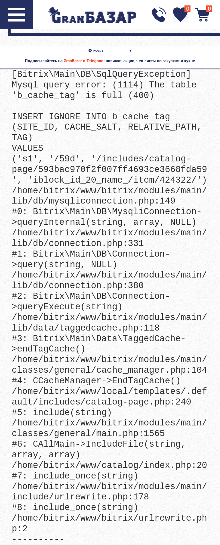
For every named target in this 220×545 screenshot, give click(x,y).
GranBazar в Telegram (83, 60)
